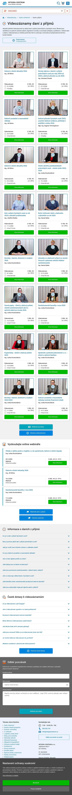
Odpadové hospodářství (11, 742)
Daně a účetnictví (24, 17)
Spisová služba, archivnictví (12, 753)
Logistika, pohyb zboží (11, 734)
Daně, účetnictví (9, 725)
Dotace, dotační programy (12, 727)
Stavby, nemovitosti (10, 755)
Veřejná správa (8, 757)
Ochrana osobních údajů (11, 744)
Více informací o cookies (10, 775)
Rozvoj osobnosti (9, 748)
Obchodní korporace (10, 740)
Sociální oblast (8, 750)
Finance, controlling (10, 729)
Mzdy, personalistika (10, 736)
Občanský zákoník (10, 738)
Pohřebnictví (8, 746)
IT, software (7, 731)
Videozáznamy (11, 17)
